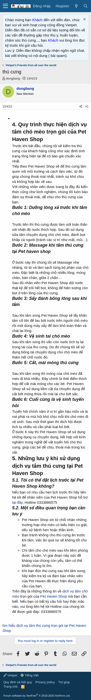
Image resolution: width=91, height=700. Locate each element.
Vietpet (10, 675)
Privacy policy (45, 682)
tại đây (17, 502)
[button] (5, 6)
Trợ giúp (64, 682)
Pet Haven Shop (54, 596)
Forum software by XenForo (36, 695)
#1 (87, 106)
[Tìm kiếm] (85, 5)
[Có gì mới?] (76, 5)
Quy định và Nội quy (17, 682)
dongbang (13, 78)
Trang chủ (10, 686)
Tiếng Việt (30, 675)
